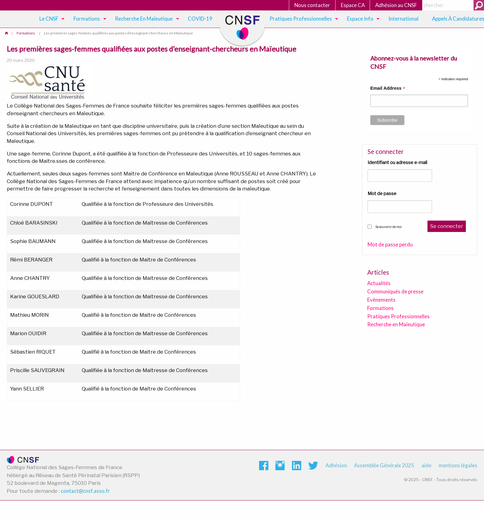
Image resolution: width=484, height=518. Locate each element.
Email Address (387, 89)
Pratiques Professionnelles (301, 18)
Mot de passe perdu (390, 244)
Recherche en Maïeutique (396, 324)
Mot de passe (382, 193)
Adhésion (336, 465)
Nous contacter (312, 5)
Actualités (379, 283)
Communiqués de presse (395, 291)
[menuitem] (51, 19)
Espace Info (360, 18)
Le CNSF (48, 18)
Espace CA (353, 5)
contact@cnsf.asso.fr (85, 491)
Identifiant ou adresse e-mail (397, 162)
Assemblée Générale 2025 (384, 465)
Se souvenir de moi (388, 227)
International (403, 18)
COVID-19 (200, 18)
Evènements (381, 299)
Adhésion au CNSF (396, 5)
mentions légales (458, 465)
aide (426, 465)
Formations (86, 18)
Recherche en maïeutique (144, 18)
